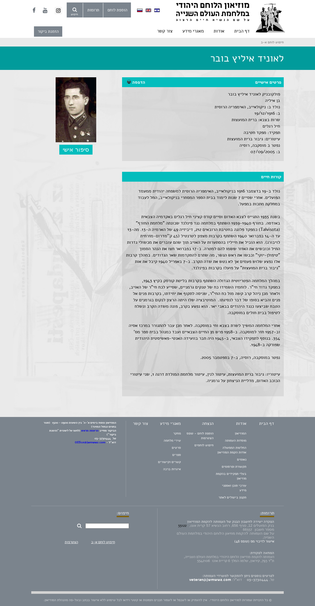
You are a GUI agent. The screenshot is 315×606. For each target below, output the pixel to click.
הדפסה (136, 82)
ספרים (176, 454)
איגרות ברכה (172, 469)
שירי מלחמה (172, 440)
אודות (219, 31)
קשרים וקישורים (169, 462)
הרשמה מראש (89, 430)
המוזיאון (240, 433)
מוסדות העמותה (235, 440)
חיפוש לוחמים (204, 445)
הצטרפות (71, 542)
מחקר (177, 433)
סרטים (176, 447)
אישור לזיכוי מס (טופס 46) (254, 541)
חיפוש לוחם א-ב (103, 542)
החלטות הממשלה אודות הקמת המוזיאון (231, 450)
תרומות (93, 10)
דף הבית (242, 31)
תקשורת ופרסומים (234, 466)
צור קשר (165, 31)
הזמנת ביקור (48, 31)
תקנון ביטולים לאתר (232, 497)
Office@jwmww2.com (90, 442)
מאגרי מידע (193, 31)
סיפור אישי (76, 149)
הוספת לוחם (117, 10)
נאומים (241, 459)
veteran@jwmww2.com (210, 579)
